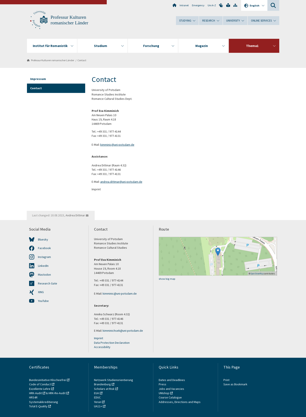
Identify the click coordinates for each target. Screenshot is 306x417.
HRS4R (33, 397)
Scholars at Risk (104, 389)
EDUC (97, 397)
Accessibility (102, 347)
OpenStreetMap (257, 273)
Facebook (44, 248)
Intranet (184, 5)
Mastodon (44, 274)
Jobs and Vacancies (171, 389)
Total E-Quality (38, 406)
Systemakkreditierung (43, 402)
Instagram (44, 257)
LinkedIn (43, 266)
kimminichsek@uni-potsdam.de (123, 331)
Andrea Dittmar (75, 215)
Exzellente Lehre (39, 389)
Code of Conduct (40, 384)
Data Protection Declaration (112, 343)
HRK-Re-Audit (57, 393)
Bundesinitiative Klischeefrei (47, 380)
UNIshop (164, 393)
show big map (167, 278)
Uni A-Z (212, 5)
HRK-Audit (35, 393)
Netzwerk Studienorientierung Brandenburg (113, 382)
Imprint (98, 338)
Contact (81, 60)
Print (226, 380)
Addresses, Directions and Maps (180, 402)
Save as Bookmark (235, 384)
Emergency (198, 5)
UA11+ (98, 406)
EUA (96, 393)
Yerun (97, 402)
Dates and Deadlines (172, 380)
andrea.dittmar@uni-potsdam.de (121, 182)
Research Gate (47, 283)
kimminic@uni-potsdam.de (117, 145)
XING (41, 292)
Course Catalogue (170, 397)
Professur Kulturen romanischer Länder (52, 60)
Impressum (38, 79)
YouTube (43, 301)
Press (162, 384)
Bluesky (43, 239)
